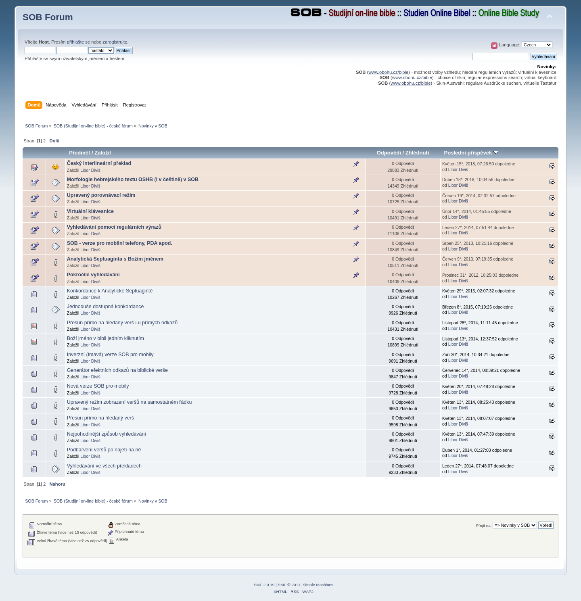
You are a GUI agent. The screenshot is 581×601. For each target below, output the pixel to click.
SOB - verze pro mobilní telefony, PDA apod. (119, 243)
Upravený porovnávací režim (101, 195)
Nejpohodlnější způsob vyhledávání (106, 434)
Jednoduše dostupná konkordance (105, 306)
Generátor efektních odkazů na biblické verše (117, 370)
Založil (102, 153)
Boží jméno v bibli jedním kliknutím (105, 338)
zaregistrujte (114, 42)
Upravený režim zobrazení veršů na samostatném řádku (129, 402)
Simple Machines (318, 584)
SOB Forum (48, 17)
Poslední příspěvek (471, 153)
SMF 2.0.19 (264, 584)
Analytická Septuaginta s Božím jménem (115, 259)
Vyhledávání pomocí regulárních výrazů (114, 227)
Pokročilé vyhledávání (93, 275)
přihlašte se (78, 42)
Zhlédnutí (417, 153)
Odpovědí (389, 153)
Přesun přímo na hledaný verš (100, 418)
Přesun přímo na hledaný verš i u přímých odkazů (122, 323)
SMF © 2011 (289, 584)
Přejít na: (483, 525)
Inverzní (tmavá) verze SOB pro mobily (110, 354)
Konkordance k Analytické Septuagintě (110, 291)
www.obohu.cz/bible (388, 72)
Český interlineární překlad (99, 163)
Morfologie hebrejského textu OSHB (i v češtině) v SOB (133, 179)
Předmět (79, 153)
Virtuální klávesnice (90, 211)
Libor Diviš (90, 170)
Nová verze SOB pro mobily (98, 386)
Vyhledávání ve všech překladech (104, 466)
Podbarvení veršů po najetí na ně (104, 450)
